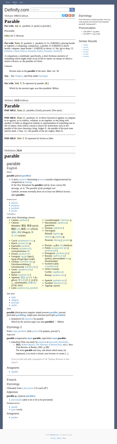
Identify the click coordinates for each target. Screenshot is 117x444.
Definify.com (54, 435)
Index (21, 2)
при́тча (56, 256)
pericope (15, 302)
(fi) (29, 248)
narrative (23, 179)
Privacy (53, 438)
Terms (64, 438)
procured (53, 342)
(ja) (27, 277)
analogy (28, 182)
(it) (28, 274)
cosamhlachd (51, 266)
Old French (86, 19)
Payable (85, 52)
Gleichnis (24, 261)
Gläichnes (65, 220)
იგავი (24, 256)
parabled (60, 315)
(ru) (62, 256)
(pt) (66, 253)
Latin (14, 331)
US (85, 34)
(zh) (18, 229)
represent (29, 319)
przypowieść (57, 248)
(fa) (61, 245)
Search (15, 2)
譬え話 (21, 280)
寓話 (23, 277)
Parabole (86, 49)
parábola (60, 253)
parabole (15, 208)
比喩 (30, 282)
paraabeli (23, 248)
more (30, 338)
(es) (63, 280)
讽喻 (19, 232)
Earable (85, 47)
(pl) (65, 248)
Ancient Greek (97, 22)
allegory (15, 300)
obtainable (63, 342)
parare (31, 388)
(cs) (31, 240)
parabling (21, 315)
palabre (14, 417)
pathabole (57, 228)
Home (8, 2)
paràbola (23, 220)
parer (13, 409)
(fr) (28, 253)
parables (26, 175)
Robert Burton (28, 344)
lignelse (56, 233)
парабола (61, 222)
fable (13, 297)
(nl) (27, 243)
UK (85, 32)
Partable (86, 54)
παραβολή (22, 269)
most (55, 338)
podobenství (23, 240)
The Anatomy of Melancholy (49, 344)
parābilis (22, 331)
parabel (21, 243)
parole (14, 210)
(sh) (63, 275)
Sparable (86, 56)
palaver (14, 203)
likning (57, 240)
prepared (42, 342)
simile (14, 305)
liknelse (48, 236)
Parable (85, 45)
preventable (16, 399)
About (59, 438)
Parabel (28, 267)
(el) (29, 269)
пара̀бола (57, 272)
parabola (15, 205)
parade (14, 407)
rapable (14, 371)
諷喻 (13, 232)
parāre (35, 331)
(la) (27, 288)
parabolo (26, 246)
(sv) (63, 283)
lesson (42, 179)
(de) (31, 261)
